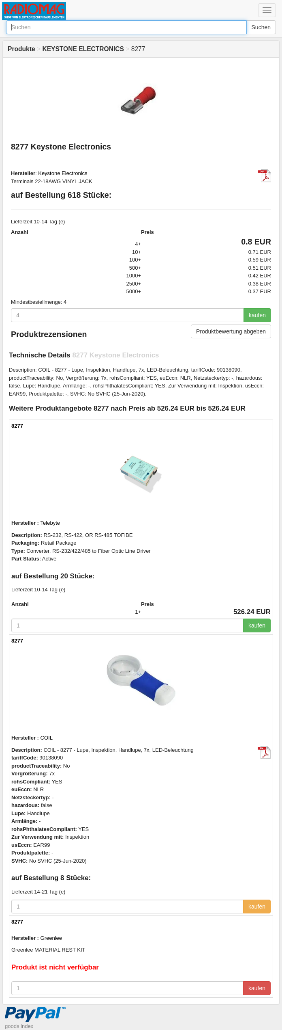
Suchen (261, 27)
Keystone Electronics (62, 173)
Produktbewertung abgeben (231, 331)
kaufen (257, 315)
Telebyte (50, 523)
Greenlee (51, 938)
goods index (19, 1026)
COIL (47, 738)
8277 (17, 426)
